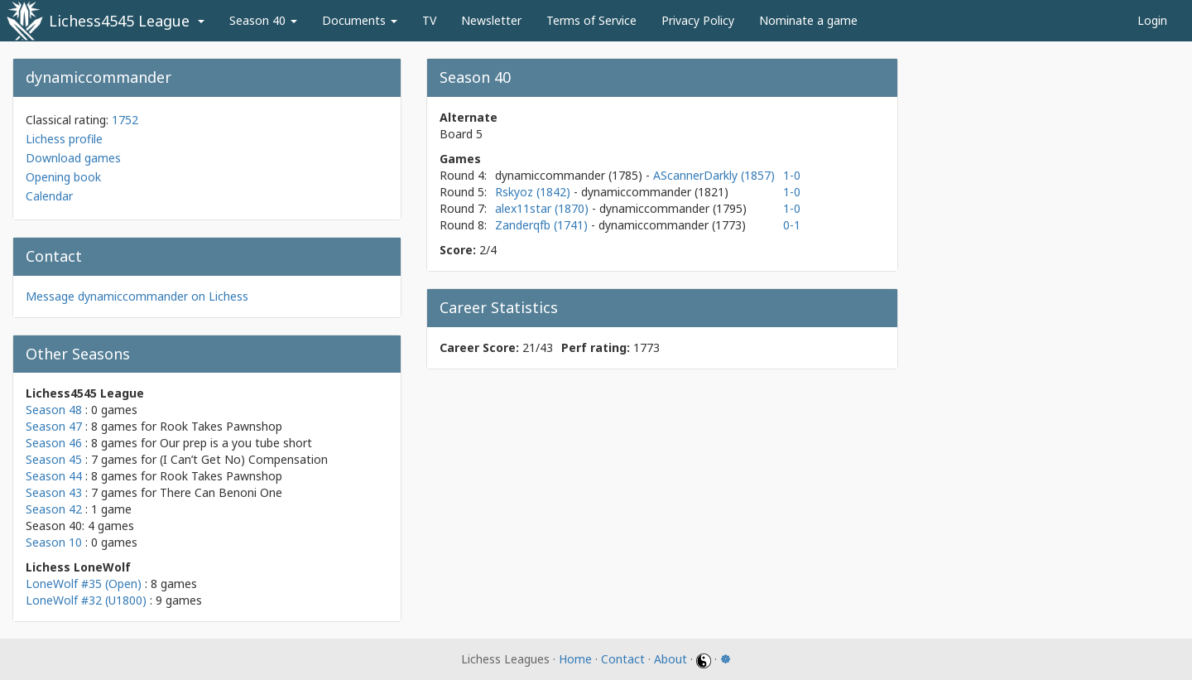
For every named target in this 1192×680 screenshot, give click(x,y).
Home (575, 659)
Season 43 (54, 492)
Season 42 (54, 509)
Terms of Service (591, 20)
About (670, 659)
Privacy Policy (697, 20)
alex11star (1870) (543, 208)
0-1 (791, 225)
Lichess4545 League (119, 21)
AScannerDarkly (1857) (714, 175)
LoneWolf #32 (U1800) (86, 600)
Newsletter (491, 20)
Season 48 (54, 409)
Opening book (63, 177)
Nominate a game (808, 20)
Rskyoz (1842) (534, 192)
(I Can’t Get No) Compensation (244, 459)
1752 (125, 120)
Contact (623, 659)
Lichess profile (64, 139)
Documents (359, 20)
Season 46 (54, 443)
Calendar (49, 196)
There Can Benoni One (221, 492)
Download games (73, 158)
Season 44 (54, 476)
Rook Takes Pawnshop (221, 426)
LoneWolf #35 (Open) (84, 583)
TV (429, 20)
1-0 (791, 175)
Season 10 (54, 542)
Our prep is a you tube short (236, 443)
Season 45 (54, 459)
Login (1152, 20)
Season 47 (54, 426)
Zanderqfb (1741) (543, 225)
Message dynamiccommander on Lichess (137, 296)
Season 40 (263, 20)
